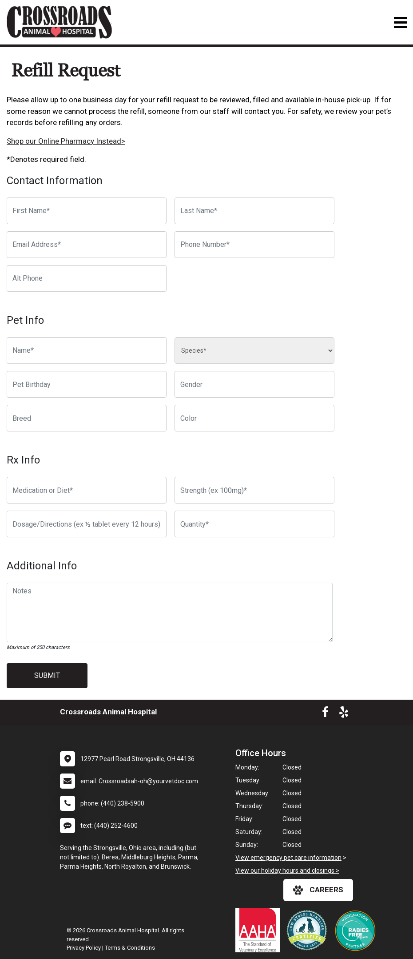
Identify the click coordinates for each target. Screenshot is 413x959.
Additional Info (42, 566)
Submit (47, 675)
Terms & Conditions (130, 947)
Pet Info (25, 320)
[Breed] (87, 418)
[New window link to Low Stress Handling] (308, 930)
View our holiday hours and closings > (287, 870)
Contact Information (55, 180)
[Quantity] (254, 524)
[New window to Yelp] (343, 713)
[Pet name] (87, 350)
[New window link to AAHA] (259, 930)
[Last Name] (254, 210)
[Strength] (254, 490)
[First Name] (87, 210)
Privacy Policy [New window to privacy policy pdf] (84, 947)
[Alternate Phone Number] (87, 278)
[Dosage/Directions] (87, 524)
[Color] (254, 418)
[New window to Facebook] (325, 713)
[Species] (254, 350)
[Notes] (170, 612)
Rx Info (23, 460)
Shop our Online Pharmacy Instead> (66, 141)
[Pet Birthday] (87, 384)
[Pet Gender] (254, 384)
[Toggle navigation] (400, 22)
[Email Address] (87, 244)
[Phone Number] (254, 244)
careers (318, 890)
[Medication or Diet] (87, 490)
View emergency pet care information (288, 857)
